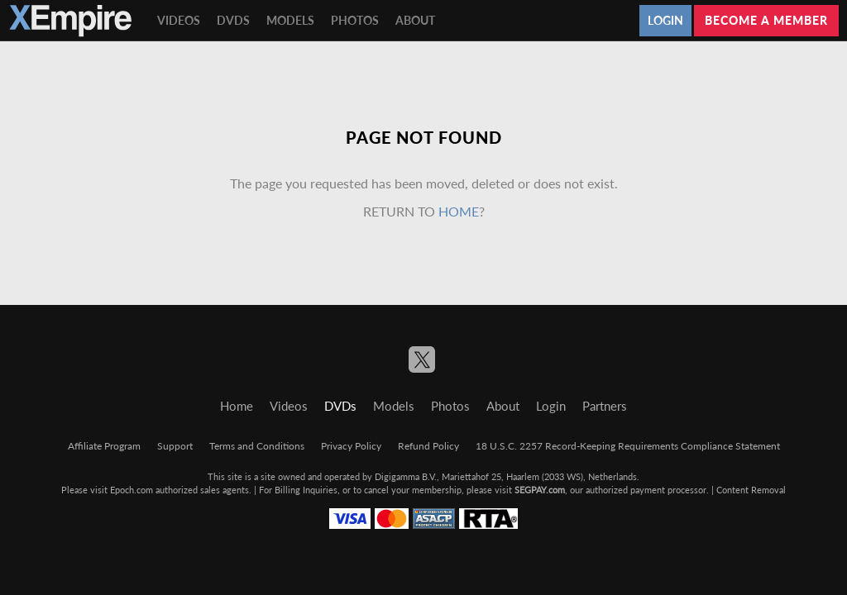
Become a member (766, 20)
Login (665, 20)
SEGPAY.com (539, 489)
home (458, 211)
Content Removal (751, 489)
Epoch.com (131, 489)
